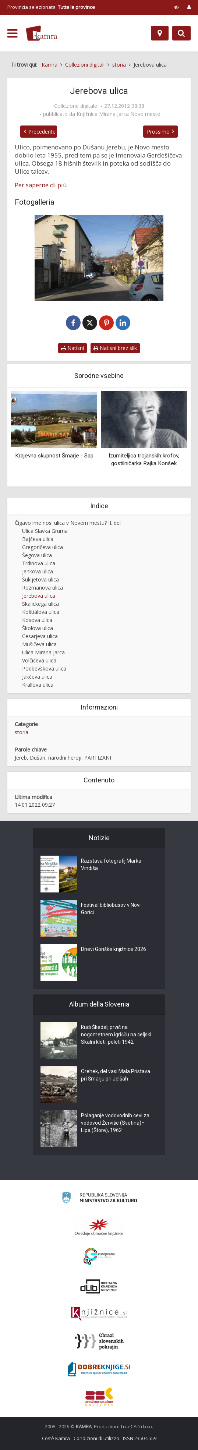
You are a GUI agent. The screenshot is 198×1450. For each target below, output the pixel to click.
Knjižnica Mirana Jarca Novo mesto (118, 114)
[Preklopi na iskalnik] (181, 33)
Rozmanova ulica (42, 587)
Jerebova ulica (38, 595)
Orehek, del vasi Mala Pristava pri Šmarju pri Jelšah (115, 1075)
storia (21, 732)
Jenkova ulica (37, 571)
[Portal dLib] (99, 1286)
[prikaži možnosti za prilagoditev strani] (176, 7)
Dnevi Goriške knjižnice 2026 (113, 949)
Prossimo (158, 131)
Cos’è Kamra (56, 1438)
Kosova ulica (37, 619)
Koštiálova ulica (40, 611)
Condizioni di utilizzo (96, 1438)
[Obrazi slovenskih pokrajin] (99, 1341)
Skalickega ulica (40, 603)
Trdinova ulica (38, 563)
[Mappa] (160, 33)
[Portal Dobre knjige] (99, 1369)
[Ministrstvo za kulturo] (99, 1199)
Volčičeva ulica (39, 660)
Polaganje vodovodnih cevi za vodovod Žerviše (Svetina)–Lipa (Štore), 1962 (115, 1123)
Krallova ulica (37, 684)
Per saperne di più (41, 185)
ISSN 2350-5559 (139, 1438)
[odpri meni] (12, 33)
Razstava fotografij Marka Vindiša (111, 864)
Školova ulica (37, 628)
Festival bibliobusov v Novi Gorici (111, 909)
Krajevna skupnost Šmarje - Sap (54, 455)
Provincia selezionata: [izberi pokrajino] (51, 7)
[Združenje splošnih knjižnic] (99, 1396)
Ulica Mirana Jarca (43, 652)
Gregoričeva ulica (42, 547)
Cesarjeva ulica (40, 636)
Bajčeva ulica (37, 538)
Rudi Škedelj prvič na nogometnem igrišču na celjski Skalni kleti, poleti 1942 (116, 1035)
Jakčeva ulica (37, 676)
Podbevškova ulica (44, 668)
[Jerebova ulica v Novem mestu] (99, 258)
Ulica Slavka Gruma (45, 530)
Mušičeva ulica (39, 644)
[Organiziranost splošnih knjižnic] (99, 1227)
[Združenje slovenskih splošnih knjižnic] (99, 1313)
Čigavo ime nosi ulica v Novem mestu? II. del (68, 522)
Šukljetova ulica (40, 579)
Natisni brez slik (115, 347)
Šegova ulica (37, 555)
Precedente (42, 131)
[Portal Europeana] (99, 1256)
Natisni (72, 347)
